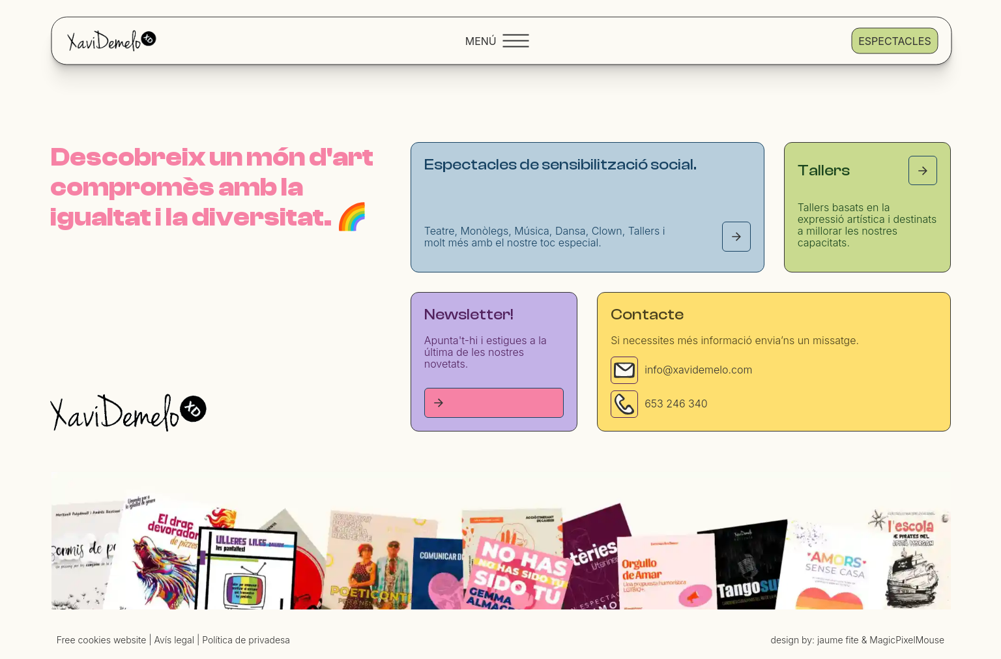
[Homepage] (128, 413)
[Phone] (624, 404)
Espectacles (894, 40)
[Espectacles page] (736, 236)
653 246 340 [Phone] (676, 403)
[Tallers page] (922, 170)
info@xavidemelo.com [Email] (698, 369)
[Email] (624, 370)
